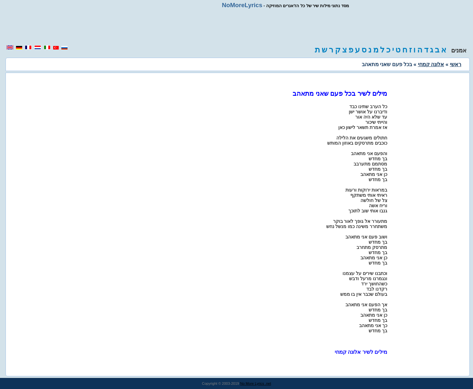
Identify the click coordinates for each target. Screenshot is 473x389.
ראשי (455, 64)
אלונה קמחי (431, 64)
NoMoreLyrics (242, 5)
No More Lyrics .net (255, 383)
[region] (236, 26)
